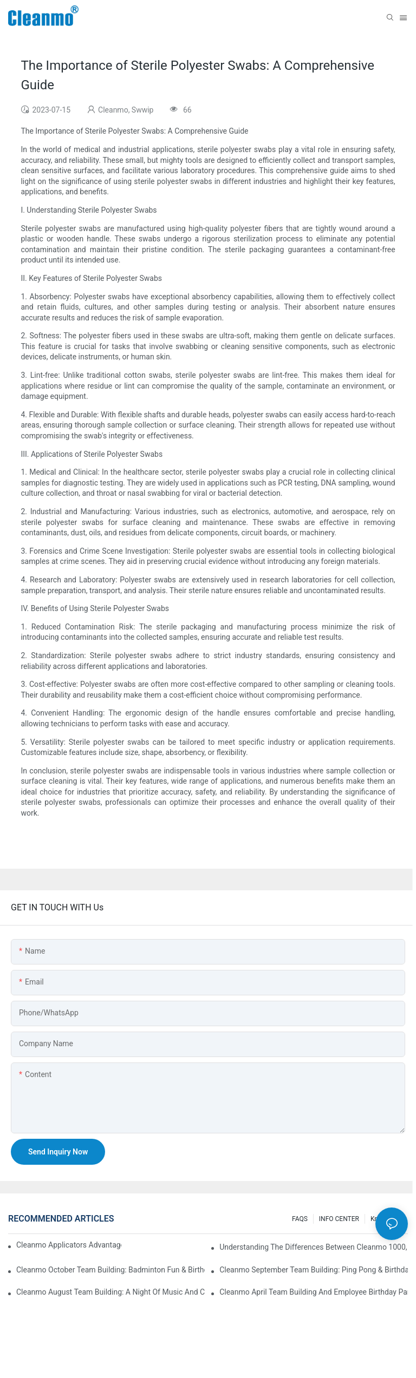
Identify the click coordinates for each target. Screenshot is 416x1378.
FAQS (300, 1219)
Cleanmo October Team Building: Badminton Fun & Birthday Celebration (110, 1269)
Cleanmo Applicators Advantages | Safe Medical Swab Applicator (68, 1245)
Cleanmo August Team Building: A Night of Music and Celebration (110, 1292)
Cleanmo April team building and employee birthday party (313, 1292)
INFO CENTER (339, 1219)
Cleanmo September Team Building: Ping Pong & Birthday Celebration (313, 1269)
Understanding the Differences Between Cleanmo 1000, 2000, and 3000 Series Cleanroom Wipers (313, 1247)
